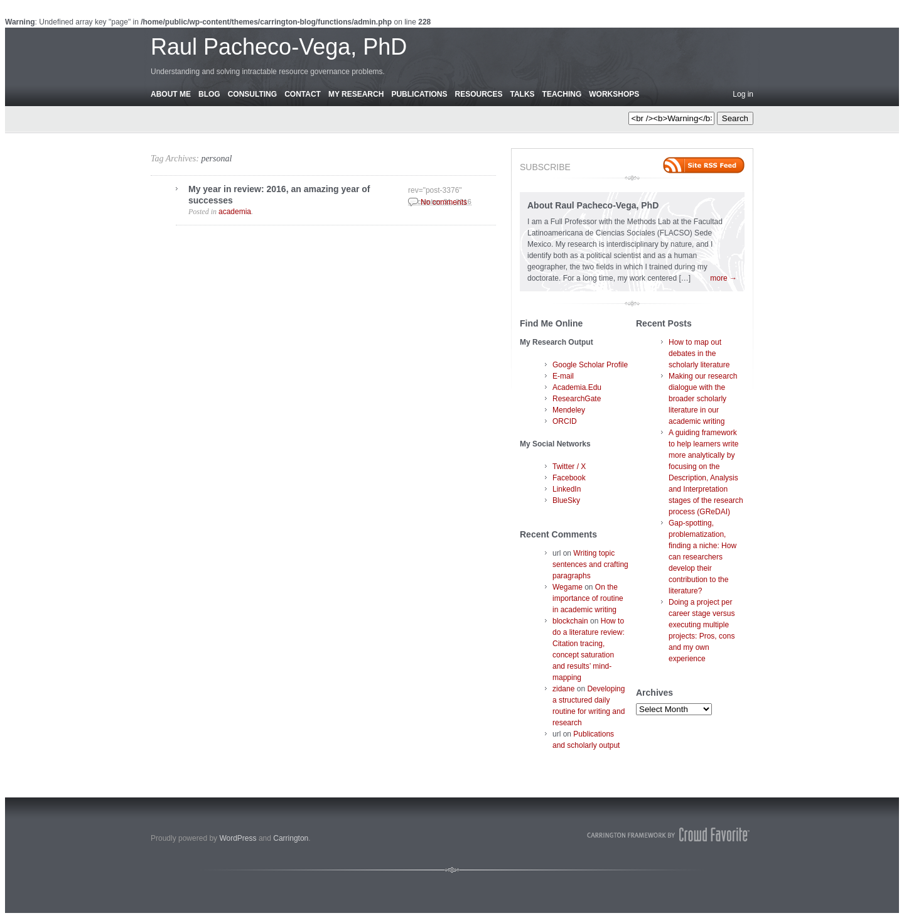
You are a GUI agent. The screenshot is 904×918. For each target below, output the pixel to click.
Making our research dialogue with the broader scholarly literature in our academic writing (703, 399)
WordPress (237, 838)
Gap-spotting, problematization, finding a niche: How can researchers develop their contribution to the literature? (702, 557)
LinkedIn (566, 489)
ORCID (564, 421)
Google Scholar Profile (590, 364)
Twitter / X (569, 466)
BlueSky (566, 500)
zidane (563, 688)
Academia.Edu (576, 387)
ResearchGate (576, 398)
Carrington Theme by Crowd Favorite (668, 834)
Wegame (567, 587)
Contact (302, 94)
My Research (356, 94)
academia (234, 211)
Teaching (562, 94)
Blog (209, 94)
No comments (444, 202)
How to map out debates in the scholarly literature (699, 353)
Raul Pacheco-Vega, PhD (279, 47)
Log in (743, 94)
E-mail (563, 376)
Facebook (569, 477)
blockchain (570, 621)
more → (723, 278)
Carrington (290, 838)
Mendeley (568, 410)
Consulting (252, 94)
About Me (171, 94)
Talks (522, 94)
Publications (419, 94)
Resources (478, 94)
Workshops (614, 94)
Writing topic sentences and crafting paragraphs (590, 564)
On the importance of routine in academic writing (587, 598)
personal (216, 158)
